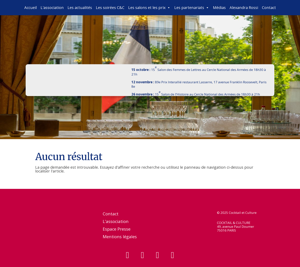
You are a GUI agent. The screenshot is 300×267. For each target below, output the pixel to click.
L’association (116, 222)
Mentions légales (120, 237)
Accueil (30, 7)
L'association (52, 7)
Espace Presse (116, 230)
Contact (269, 7)
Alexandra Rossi (244, 7)
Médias (219, 7)
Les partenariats (191, 7)
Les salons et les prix (149, 7)
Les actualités (80, 7)
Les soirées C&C (110, 7)
